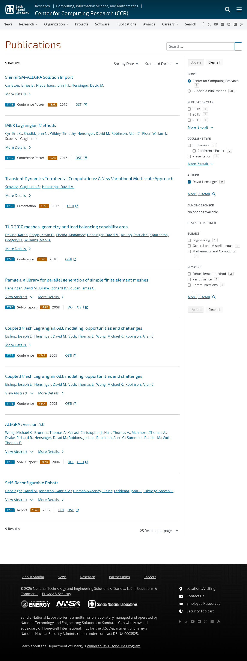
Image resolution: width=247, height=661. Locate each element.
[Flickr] (222, 24)
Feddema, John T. (128, 491)
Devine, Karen (16, 235)
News (7, 24)
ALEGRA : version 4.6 (24, 424)
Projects (81, 24)
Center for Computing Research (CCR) (81, 13)
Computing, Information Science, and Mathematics (97, 6)
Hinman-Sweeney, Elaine (92, 491)
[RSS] (241, 24)
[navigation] (126, 63)
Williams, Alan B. (37, 240)
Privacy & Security (56, 593)
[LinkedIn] (235, 24)
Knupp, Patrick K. (135, 235)
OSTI (81, 104)
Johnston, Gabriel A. (55, 491)
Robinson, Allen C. (125, 133)
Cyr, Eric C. (13, 133)
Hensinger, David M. (88, 85)
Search (190, 24)
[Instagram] (229, 24)
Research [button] (26, 24)
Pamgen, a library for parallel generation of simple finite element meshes (76, 279)
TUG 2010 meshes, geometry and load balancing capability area (66, 226)
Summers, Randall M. (144, 437)
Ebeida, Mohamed (70, 235)
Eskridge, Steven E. (158, 491)
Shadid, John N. (36, 133)
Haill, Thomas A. (117, 432)
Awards (149, 24)
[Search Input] (204, 46)
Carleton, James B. (19, 85)
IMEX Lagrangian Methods (30, 125)
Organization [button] (54, 24)
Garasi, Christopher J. (85, 432)
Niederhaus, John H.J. (53, 85)
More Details (18, 94)
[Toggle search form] (227, 9)
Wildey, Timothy (63, 133)
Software (102, 24)
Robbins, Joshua (82, 437)
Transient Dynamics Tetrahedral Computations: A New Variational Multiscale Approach (89, 178)
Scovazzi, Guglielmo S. (22, 186)
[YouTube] (216, 24)
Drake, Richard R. (53, 288)
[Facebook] (203, 24)
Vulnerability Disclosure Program (113, 646)
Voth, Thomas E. (81, 336)
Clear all (215, 62)
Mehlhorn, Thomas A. (149, 432)
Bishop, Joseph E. (19, 336)
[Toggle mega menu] (238, 9)
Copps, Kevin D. (41, 235)
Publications (126, 24)
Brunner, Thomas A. (50, 432)
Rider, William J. (154, 133)
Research (42, 6)
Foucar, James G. (82, 288)
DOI (71, 307)
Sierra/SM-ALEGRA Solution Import (39, 77)
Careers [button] (168, 24)
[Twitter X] (209, 24)
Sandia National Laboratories (44, 617)
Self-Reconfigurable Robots (32, 482)
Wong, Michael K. (110, 336)
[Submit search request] (238, 46)
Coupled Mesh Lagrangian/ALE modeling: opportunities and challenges (73, 327)
